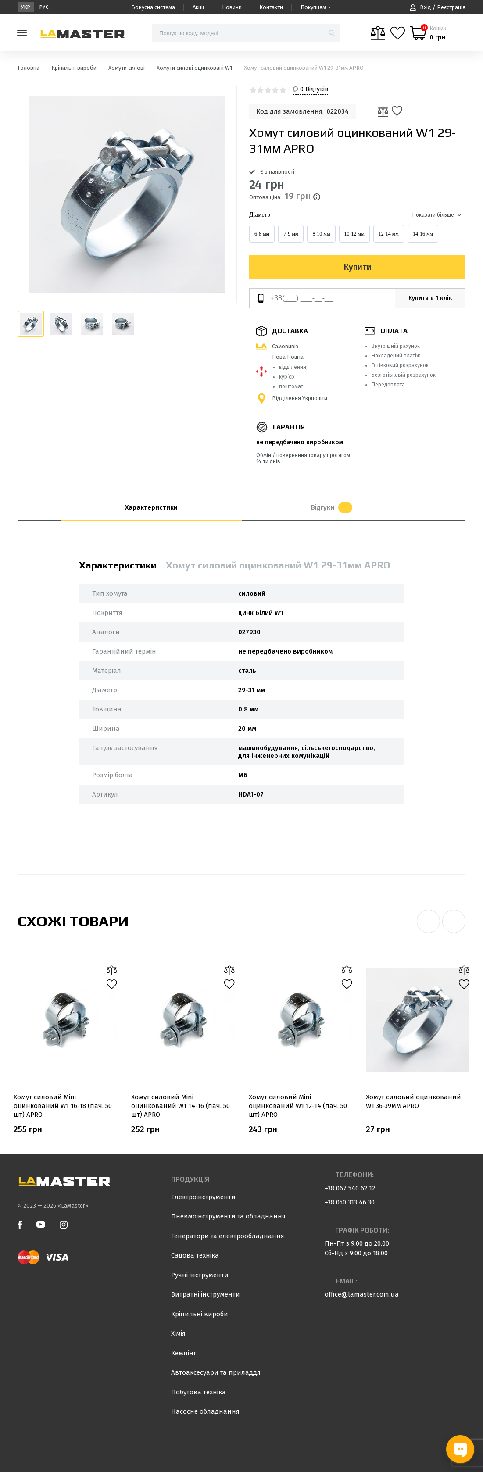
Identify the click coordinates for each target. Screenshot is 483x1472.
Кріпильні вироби (199, 1314)
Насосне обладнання (205, 1411)
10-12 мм (354, 234)
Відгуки (331, 507)
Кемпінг (184, 1353)
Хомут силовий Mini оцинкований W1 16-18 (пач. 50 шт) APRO (63, 1105)
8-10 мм (321, 234)
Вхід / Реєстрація (437, 7)
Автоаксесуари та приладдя (216, 1372)
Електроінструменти (203, 1197)
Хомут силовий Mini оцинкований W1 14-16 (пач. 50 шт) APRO (180, 1105)
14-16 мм (423, 234)
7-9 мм (290, 234)
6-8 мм (261, 234)
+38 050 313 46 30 (350, 1202)
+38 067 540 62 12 (350, 1188)
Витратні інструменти (205, 1294)
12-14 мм (389, 234)
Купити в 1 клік (430, 298)
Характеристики (151, 507)
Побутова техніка (198, 1392)
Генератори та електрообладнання (227, 1236)
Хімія (178, 1333)
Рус (44, 7)
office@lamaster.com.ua (362, 1294)
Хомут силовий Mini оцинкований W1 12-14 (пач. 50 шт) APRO (298, 1105)
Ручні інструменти (200, 1275)
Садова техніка (195, 1255)
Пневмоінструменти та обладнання (228, 1216)
